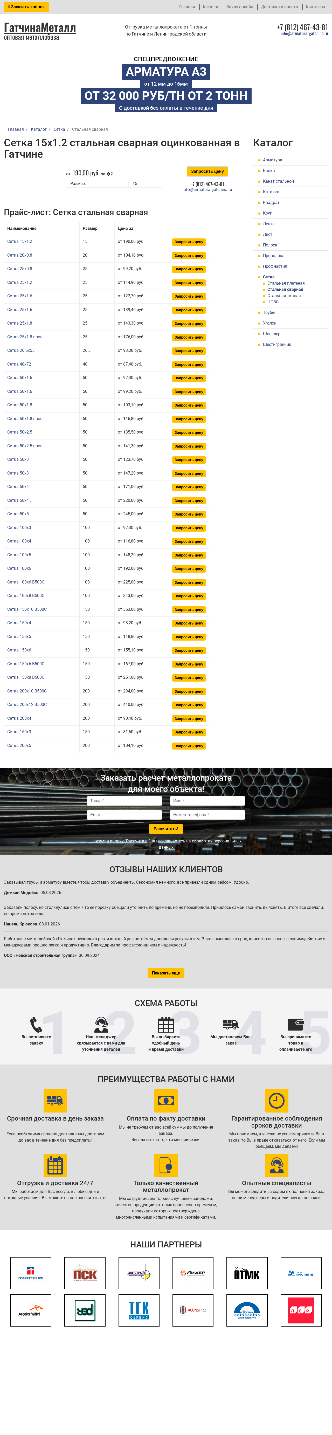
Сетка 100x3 (19, 527)
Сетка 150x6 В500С (25, 663)
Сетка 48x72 (19, 364)
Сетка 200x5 (19, 745)
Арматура (272, 159)
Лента (269, 223)
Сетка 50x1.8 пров (25, 418)
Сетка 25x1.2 (19, 282)
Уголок (269, 323)
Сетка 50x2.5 (19, 432)
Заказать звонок (26, 7)
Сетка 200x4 (19, 718)
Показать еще (166, 973)
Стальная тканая (284, 295)
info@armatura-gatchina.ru (304, 33)
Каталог (211, 6)
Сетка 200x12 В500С (27, 704)
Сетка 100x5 (19, 554)
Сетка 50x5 (18, 513)
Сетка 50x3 (18, 459)
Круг (267, 213)
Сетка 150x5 (19, 636)
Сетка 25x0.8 (19, 268)
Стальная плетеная (286, 283)
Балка (269, 170)
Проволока (274, 255)
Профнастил (275, 266)
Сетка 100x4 (19, 541)
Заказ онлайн (239, 6)
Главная (187, 6)
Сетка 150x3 (19, 731)
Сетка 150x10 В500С (27, 609)
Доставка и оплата (279, 6)
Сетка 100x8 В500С (25, 595)
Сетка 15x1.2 (19, 241)
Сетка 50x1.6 (19, 377)
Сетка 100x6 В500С (25, 582)
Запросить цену (207, 171)
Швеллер (271, 333)
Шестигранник (277, 344)
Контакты (315, 6)
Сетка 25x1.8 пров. (25, 336)
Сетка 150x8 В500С (25, 677)
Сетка (269, 276)
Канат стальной (278, 181)
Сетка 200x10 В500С (27, 691)
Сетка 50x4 (18, 486)
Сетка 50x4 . (19, 500)
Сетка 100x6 (19, 568)
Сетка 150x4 (19, 622)
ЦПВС (273, 301)
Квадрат (271, 202)
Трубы (269, 312)
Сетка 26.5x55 (20, 350)
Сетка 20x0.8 (19, 255)
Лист (267, 234)
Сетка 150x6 (19, 650)
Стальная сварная (285, 289)
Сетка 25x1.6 (19, 295)
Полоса (270, 245)
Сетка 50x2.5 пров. (25, 445)
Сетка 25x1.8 (19, 323)
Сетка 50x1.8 (19, 404)
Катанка (271, 191)
